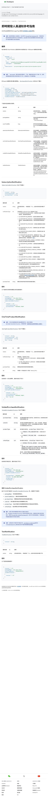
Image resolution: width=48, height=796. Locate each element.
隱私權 (18, 792)
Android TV (35, 792)
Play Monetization (18, 7)
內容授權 (19, 586)
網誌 (3, 794)
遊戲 (18, 783)
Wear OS (35, 785)
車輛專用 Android (36, 790)
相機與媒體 (19, 790)
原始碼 (3, 790)
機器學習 (19, 785)
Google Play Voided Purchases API (20, 515)
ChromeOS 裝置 (36, 788)
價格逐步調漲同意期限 (29, 275)
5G (18, 794)
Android (3, 783)
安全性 (3, 788)
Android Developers (6, 21)
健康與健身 (19, 788)
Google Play (6, 7)
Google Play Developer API (32, 36)
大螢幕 (34, 783)
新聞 (3, 792)
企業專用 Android (5, 785)
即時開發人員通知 (27, 31)
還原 (34, 237)
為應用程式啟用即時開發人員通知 (34, 324)
